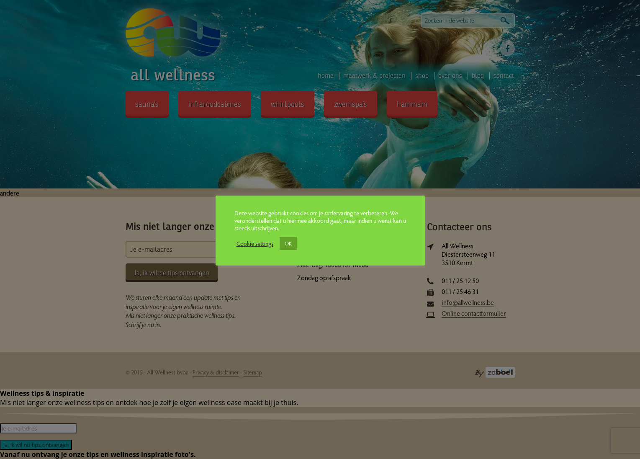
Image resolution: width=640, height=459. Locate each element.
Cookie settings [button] (254, 243)
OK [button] (288, 243)
